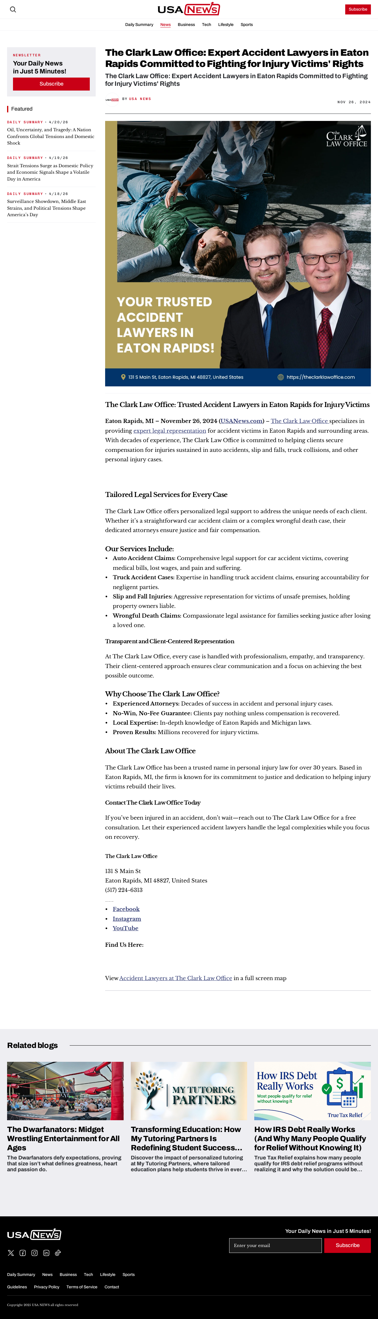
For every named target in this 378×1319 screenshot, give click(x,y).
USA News (140, 99)
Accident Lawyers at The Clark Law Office (175, 978)
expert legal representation (169, 431)
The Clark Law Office (300, 421)
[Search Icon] (13, 9)
